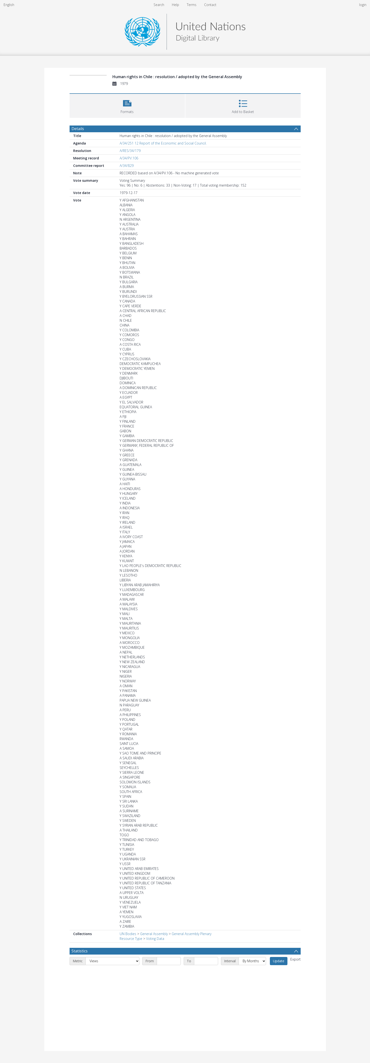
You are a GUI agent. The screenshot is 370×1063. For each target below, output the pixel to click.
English (9, 4)
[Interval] (252, 961)
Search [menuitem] (159, 4)
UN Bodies (128, 933)
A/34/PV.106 (129, 158)
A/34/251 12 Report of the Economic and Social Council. (163, 143)
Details (77, 128)
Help (175, 4)
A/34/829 (127, 165)
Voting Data (155, 938)
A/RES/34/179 (130, 150)
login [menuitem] (362, 4)
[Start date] (169, 961)
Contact (210, 4)
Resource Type (131, 938)
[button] (127, 105)
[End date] (206, 961)
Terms (191, 4)
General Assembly (154, 933)
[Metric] (112, 961)
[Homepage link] (185, 30)
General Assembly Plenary (191, 933)
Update (278, 961)
